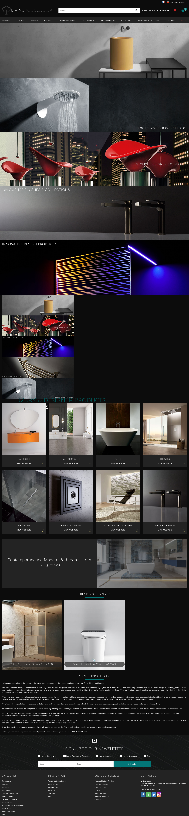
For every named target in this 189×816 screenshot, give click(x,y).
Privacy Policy (53, 787)
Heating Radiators (107, 20)
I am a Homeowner (49, 756)
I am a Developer (130, 756)
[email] (94, 764)
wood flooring (28, 713)
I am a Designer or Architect (77, 756)
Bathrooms (6, 20)
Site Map (51, 793)
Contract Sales (100, 787)
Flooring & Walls (9, 811)
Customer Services (177, 2)
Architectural (126, 20)
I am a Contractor (106, 756)
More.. (184, 20)
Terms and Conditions (57, 781)
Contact (97, 799)
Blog (50, 796)
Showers (20, 20)
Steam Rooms (88, 20)
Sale (3, 814)
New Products (100, 793)
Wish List (52, 790)
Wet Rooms (48, 20)
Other (149, 756)
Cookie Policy (53, 784)
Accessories (170, 20)
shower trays (50, 704)
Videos (97, 790)
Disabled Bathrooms (68, 20)
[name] (56, 764)
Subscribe (132, 764)
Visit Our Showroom (102, 784)
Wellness (34, 20)
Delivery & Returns (101, 796)
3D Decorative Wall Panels (148, 20)
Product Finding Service (104, 781)
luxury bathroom (48, 683)
